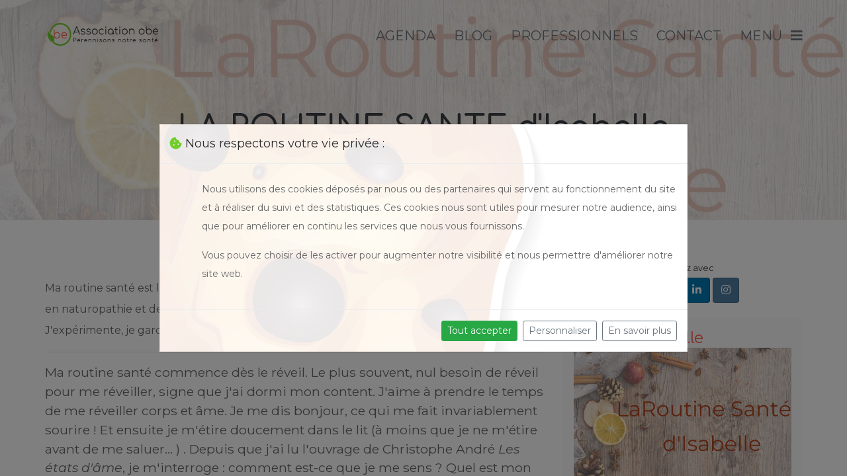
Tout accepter (479, 331)
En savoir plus (639, 331)
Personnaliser (560, 331)
